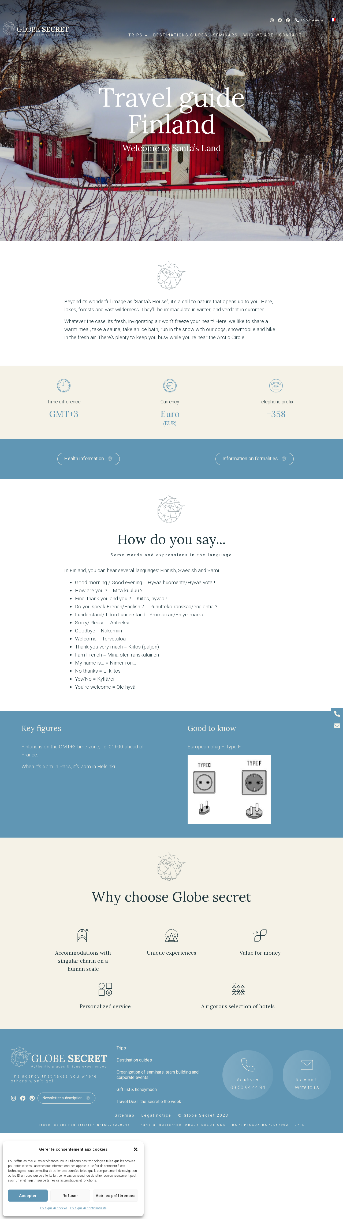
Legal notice (156, 1115)
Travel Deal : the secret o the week (149, 1101)
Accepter (28, 1195)
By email (306, 1079)
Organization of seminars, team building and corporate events (158, 1075)
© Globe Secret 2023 (203, 1115)
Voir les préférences (115, 1195)
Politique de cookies (54, 1208)
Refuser (70, 1195)
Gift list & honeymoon (137, 1089)
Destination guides (134, 1060)
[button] (135, 1149)
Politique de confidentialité (88, 1208)
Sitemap (125, 1115)
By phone (248, 1079)
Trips (121, 1048)
